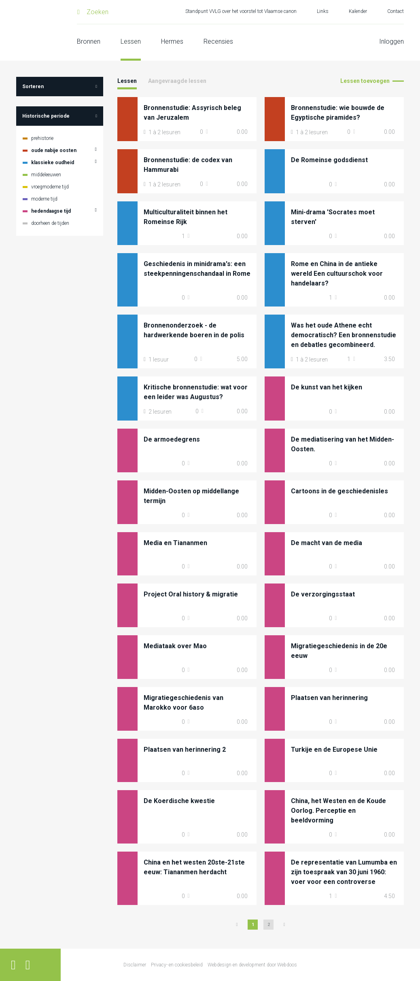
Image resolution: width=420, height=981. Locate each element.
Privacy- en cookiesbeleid (177, 965)
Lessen (131, 41)
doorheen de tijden (50, 223)
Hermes (172, 41)
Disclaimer (134, 965)
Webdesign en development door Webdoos (252, 965)
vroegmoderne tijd (50, 187)
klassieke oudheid (52, 162)
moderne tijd (44, 199)
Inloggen (391, 41)
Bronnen (88, 41)
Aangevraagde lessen (177, 81)
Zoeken (97, 12)
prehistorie (42, 138)
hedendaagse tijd (51, 211)
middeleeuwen (46, 175)
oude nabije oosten (53, 150)
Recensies (218, 41)
